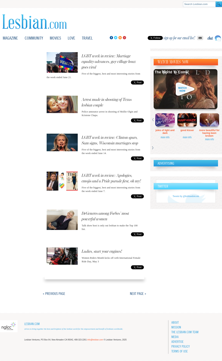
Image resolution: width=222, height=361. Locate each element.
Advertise (177, 342)
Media (175, 337)
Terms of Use (179, 351)
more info (165, 137)
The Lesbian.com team (184, 332)
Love (71, 38)
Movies (55, 38)
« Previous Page (54, 293)
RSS (120, 37)
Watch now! (185, 89)
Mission (176, 327)
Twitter (115, 37)
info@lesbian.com (95, 340)
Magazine (10, 38)
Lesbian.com (34, 21)
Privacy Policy (180, 346)
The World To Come (171, 72)
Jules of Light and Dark (165, 131)
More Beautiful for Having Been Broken (209, 133)
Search (219, 4)
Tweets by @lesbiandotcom (186, 196)
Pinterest (124, 37)
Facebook (111, 37)
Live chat (214, 38)
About (175, 322)
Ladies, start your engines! (102, 251)
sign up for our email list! (179, 38)
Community (34, 38)
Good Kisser (187, 130)
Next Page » (138, 293)
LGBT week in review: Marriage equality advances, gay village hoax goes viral (109, 62)
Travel (87, 38)
